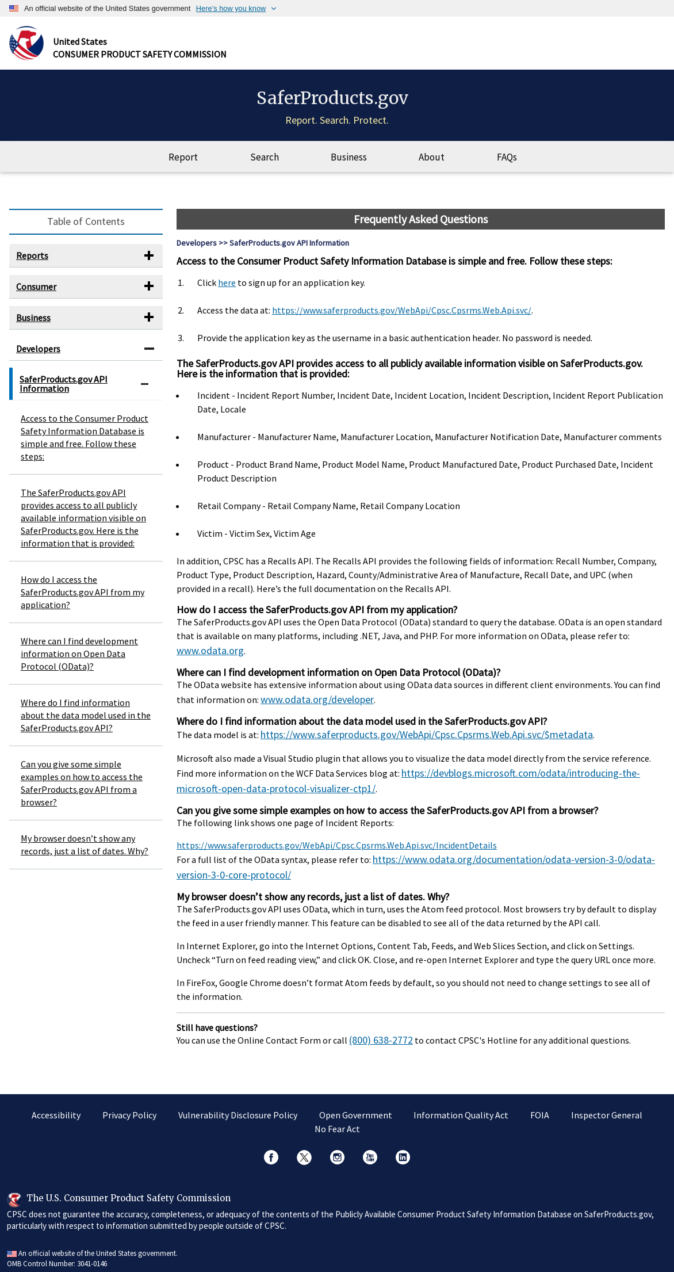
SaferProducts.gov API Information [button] (64, 391)
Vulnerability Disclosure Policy (237, 1109)
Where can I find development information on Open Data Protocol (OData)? (79, 661)
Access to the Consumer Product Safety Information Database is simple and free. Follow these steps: (84, 445)
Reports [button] (32, 263)
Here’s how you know (231, 8)
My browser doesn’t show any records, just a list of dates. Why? (84, 853)
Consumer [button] (36, 294)
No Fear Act (337, 1123)
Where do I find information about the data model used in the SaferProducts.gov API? (86, 723)
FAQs (507, 165)
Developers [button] (38, 356)
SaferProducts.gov (333, 101)
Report (183, 165)
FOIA (539, 1109)
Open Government (355, 1109)
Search (264, 165)
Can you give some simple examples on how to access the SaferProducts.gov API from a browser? (82, 791)
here (227, 290)
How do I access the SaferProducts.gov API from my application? (82, 600)
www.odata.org (206, 657)
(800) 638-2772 (378, 1035)
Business (349, 165)
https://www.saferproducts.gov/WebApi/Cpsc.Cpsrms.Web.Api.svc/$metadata (412, 738)
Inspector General (606, 1109)
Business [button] (33, 325)
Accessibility (56, 1109)
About (432, 165)
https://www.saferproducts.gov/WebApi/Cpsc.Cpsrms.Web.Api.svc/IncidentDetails (337, 844)
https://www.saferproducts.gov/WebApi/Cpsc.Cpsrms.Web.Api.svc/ (401, 318)
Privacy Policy (129, 1109)
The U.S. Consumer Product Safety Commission (128, 1191)
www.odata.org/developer (311, 705)
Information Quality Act (460, 1109)
